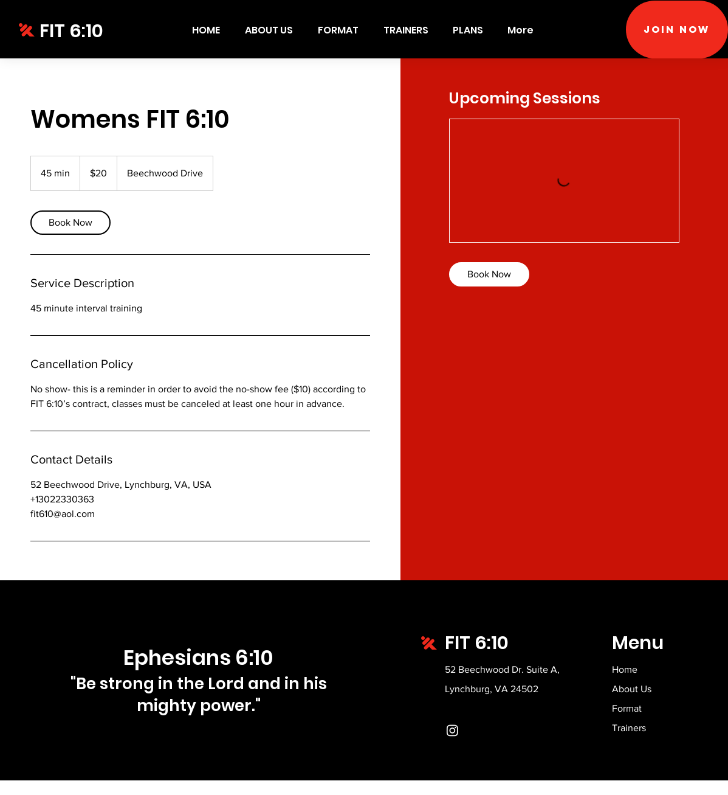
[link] (70, 222)
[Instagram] (452, 730)
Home (624, 669)
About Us (631, 689)
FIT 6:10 (71, 31)
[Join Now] (677, 29)
